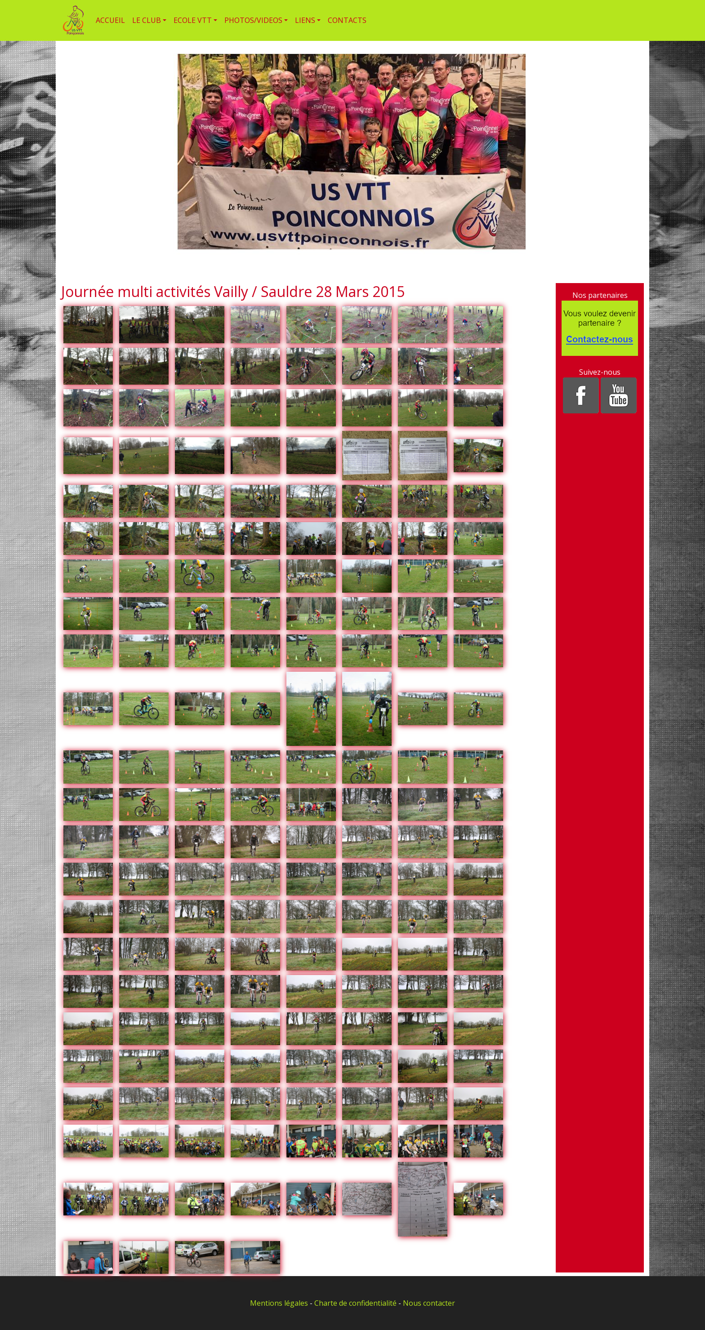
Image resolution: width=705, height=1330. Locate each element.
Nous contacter (429, 1303)
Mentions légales (279, 1303)
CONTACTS (347, 20)
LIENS (305, 20)
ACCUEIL (110, 20)
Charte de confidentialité (355, 1303)
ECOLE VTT (193, 20)
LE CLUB (146, 20)
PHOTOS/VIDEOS (253, 20)
